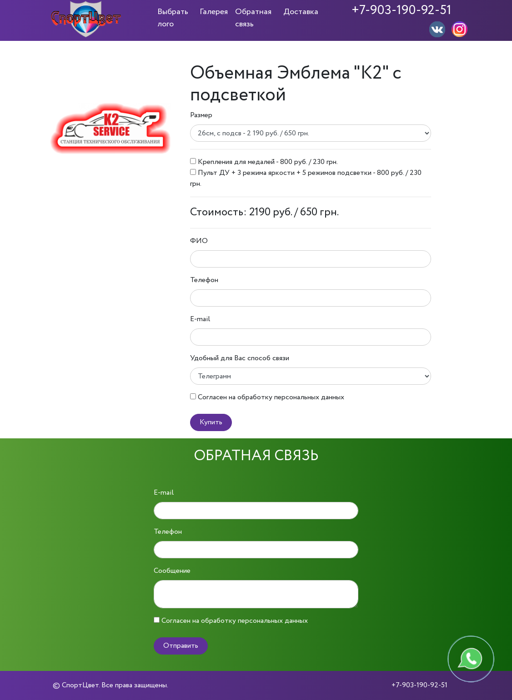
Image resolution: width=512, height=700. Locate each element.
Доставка (300, 12)
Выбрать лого (172, 18)
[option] (110, 128)
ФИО (199, 241)
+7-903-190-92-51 (401, 10)
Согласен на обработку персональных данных (271, 397)
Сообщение (172, 571)
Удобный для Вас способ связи (239, 358)
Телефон (204, 280)
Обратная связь (253, 18)
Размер (201, 115)
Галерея (214, 12)
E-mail (200, 319)
